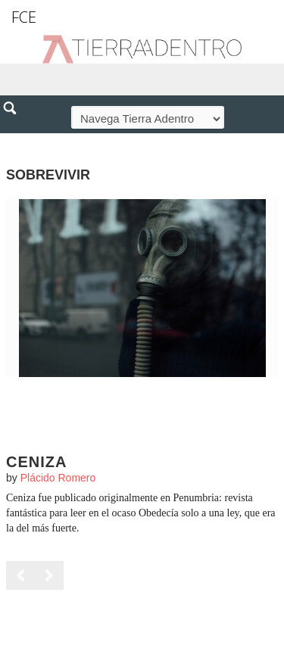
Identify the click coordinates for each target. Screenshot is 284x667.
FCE (23, 17)
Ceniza (36, 461)
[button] (15, 141)
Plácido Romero (58, 478)
